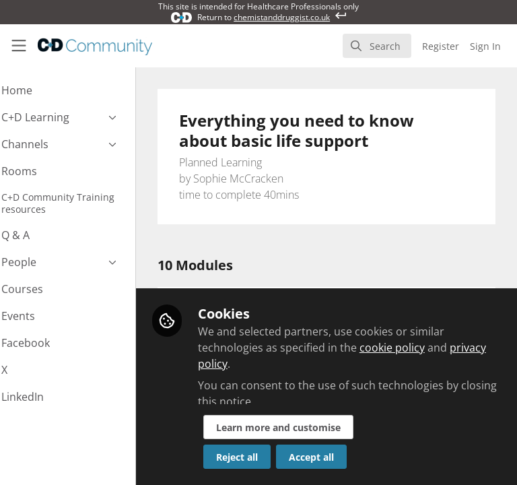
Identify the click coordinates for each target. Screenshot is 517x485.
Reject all (273, 457)
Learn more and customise (314, 427)
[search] (377, 46)
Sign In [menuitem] (485, 46)
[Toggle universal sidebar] (19, 46)
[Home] (95, 46)
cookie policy (427, 347)
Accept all (347, 457)
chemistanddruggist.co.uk (282, 17)
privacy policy (268, 363)
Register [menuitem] (440, 46)
